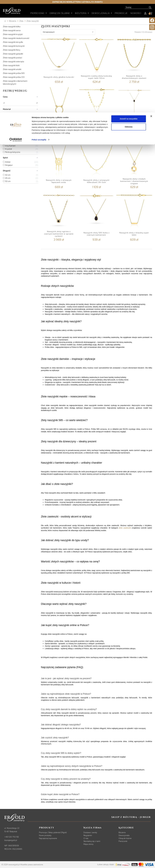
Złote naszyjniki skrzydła (13, 42)
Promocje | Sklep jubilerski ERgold (53, 832)
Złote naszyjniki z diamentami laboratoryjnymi (15, 82)
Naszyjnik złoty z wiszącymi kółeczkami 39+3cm (96, 181)
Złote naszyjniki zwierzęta (13, 61)
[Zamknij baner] (151, 4)
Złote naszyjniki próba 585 (14, 73)
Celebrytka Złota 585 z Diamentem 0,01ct (59, 128)
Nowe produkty (45, 835)
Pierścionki (123, 841)
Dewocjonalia (124, 835)
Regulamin (87, 835)
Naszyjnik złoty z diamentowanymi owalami (134, 77)
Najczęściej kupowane (48, 838)
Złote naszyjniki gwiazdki (13, 53)
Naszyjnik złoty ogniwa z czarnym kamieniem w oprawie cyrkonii (59, 233)
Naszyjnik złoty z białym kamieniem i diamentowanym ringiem (134, 181)
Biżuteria (122, 832)
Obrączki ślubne (125, 838)
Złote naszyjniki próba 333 (13, 77)
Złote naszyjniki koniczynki (14, 46)
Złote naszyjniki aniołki (12, 69)
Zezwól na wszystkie (128, 6)
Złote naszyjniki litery (11, 50)
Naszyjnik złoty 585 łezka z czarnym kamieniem (96, 234)
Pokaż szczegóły (39, 27)
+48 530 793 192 (11, 837)
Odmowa (128, 14)
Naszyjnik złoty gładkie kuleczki (59, 77)
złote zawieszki (125, 528)
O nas (85, 838)
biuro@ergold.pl (10, 840)
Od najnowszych (48, 32)
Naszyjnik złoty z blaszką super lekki (134, 234)
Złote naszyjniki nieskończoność (16, 38)
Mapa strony (88, 844)
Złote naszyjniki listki (11, 65)
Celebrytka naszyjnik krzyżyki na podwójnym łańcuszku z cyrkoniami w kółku (96, 128)
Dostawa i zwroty (90, 832)
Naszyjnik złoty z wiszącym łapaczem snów (59, 181)
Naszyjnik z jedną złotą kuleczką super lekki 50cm (96, 77)
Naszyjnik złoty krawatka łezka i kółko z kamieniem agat (134, 128)
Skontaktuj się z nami (91, 841)
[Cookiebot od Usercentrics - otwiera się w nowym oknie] (15, 27)
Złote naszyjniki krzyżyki (13, 34)
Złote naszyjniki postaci (12, 57)
